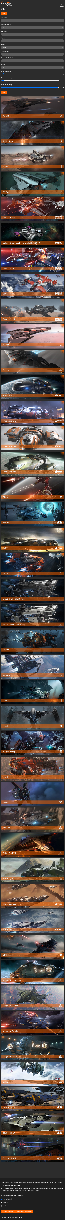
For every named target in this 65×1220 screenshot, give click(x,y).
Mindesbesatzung (6, 78)
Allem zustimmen (7, 1211)
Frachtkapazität (6, 71)
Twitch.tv (5, 1202)
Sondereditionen (6, 24)
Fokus (3, 64)
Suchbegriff (4, 17)
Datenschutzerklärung (15, 1217)
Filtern (4, 13)
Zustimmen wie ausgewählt (23, 1211)
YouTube (5, 1206)
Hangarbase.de (7, 1199)
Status (3, 38)
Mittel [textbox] (4, 47)
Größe (3, 44)
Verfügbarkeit (5, 51)
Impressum (4, 1217)
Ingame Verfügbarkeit (7, 58)
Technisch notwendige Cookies (12, 1195)
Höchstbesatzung (6, 84)
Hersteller (4, 31)
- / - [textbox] (4, 27)
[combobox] (32, 27)
